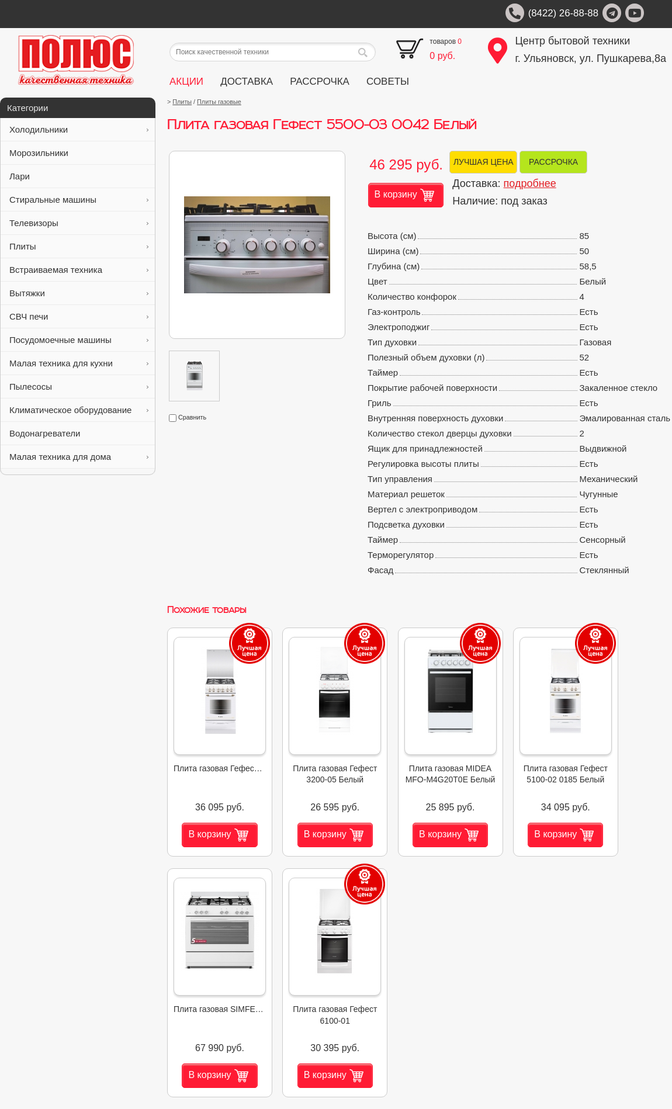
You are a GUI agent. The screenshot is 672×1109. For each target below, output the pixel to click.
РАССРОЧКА (319, 81)
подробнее (530, 183)
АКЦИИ (186, 81)
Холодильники (78, 129)
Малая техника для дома (78, 457)
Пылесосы (78, 386)
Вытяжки (78, 293)
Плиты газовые (219, 101)
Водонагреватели (78, 433)
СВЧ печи (78, 316)
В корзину (404, 195)
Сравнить (187, 417)
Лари (78, 176)
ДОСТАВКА (246, 81)
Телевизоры (78, 223)
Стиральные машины (78, 200)
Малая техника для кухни (78, 363)
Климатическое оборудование (78, 410)
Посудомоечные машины (78, 340)
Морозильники (78, 153)
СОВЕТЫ (387, 81)
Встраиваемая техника (78, 270)
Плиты (78, 246)
